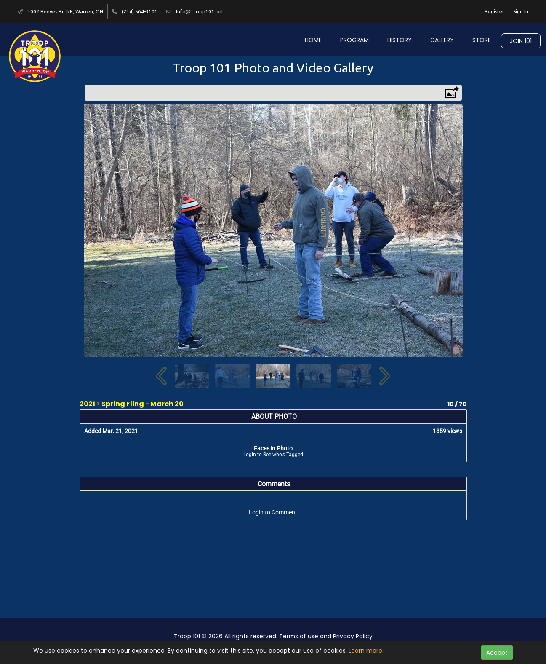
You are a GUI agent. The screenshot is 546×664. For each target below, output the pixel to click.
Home (313, 40)
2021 (87, 404)
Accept (497, 652)
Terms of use (298, 636)
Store (481, 40)
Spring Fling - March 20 (142, 404)
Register (494, 11)
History (399, 40)
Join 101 (521, 41)
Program (354, 40)
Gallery (442, 40)
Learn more (365, 650)
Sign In (520, 11)
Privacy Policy (353, 636)
